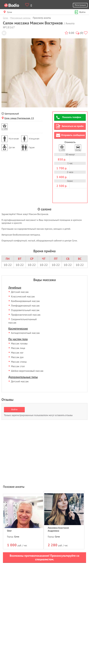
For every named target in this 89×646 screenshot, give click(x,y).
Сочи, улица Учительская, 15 (18, 118)
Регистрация (80, 5)
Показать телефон (68, 117)
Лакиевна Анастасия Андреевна (58, 529)
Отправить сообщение (70, 135)
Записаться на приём (70, 126)
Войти (79, 12)
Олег (9, 530)
